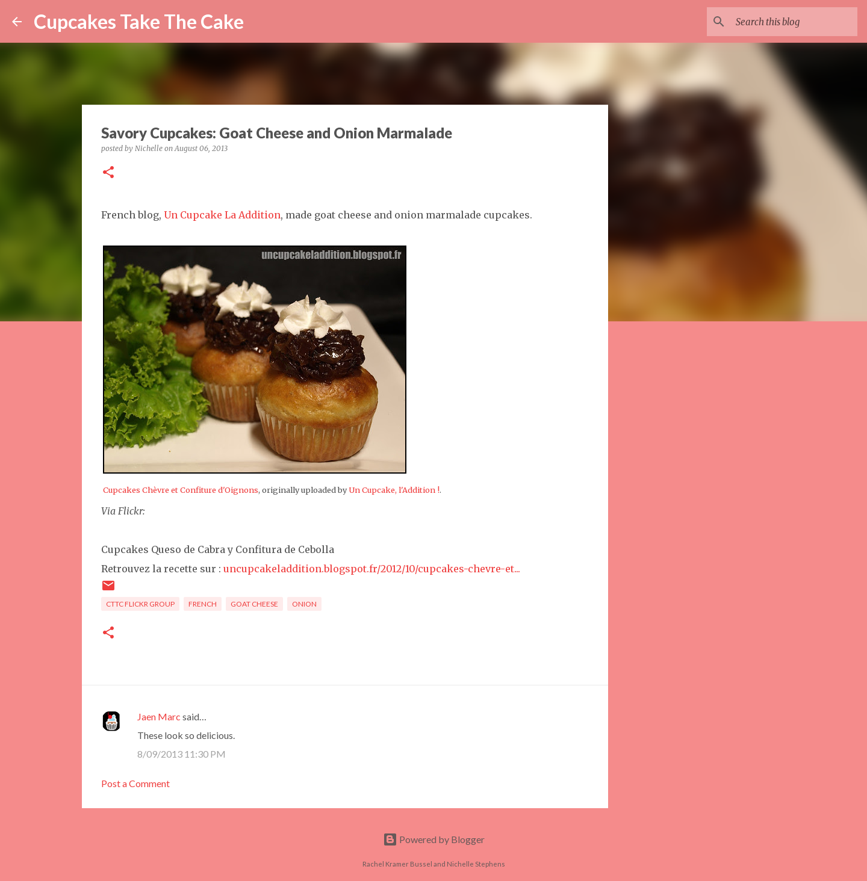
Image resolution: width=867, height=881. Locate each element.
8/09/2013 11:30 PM (181, 753)
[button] (108, 173)
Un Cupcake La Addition (222, 215)
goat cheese (254, 603)
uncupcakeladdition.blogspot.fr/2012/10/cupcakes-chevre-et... (371, 569)
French (202, 603)
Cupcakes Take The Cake (139, 21)
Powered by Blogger (434, 839)
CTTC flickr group (140, 603)
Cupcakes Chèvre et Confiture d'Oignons (180, 490)
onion (304, 603)
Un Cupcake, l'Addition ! (394, 490)
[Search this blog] (794, 21)
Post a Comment (135, 783)
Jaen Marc (159, 716)
